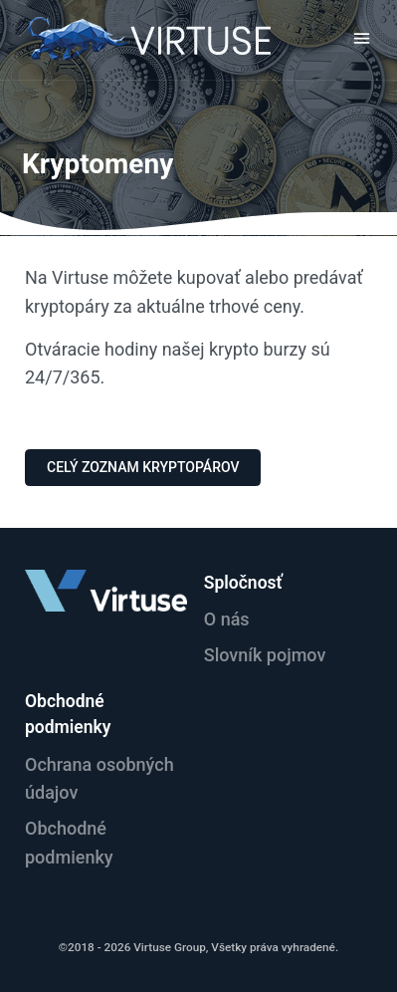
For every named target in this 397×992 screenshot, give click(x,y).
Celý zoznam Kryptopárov (143, 467)
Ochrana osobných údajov (99, 779)
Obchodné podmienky (69, 843)
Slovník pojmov (265, 654)
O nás (227, 619)
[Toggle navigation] (361, 38)
